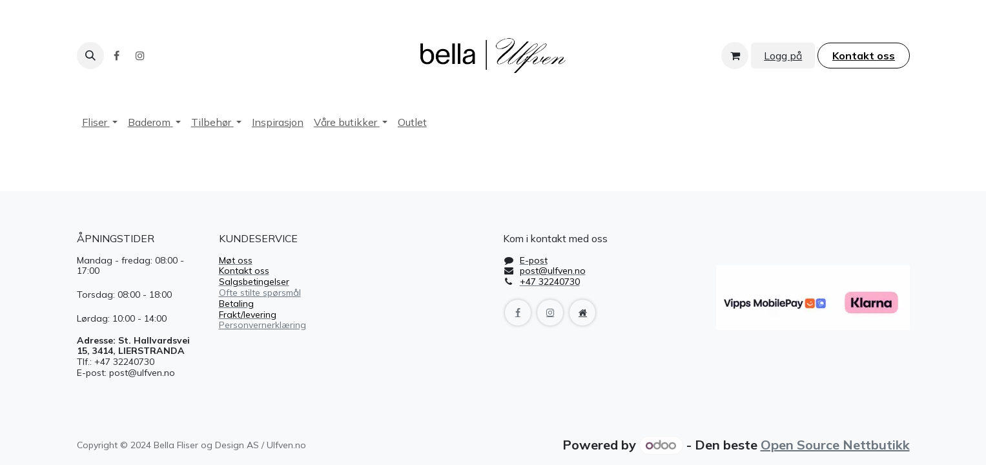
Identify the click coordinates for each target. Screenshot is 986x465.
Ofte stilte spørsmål (260, 292)
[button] (90, 55)
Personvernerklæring (262, 325)
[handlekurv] (734, 55)
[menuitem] (100, 122)
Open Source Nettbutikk (835, 445)
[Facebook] (117, 55)
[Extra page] (582, 313)
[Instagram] (140, 55)
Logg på (783, 55)
